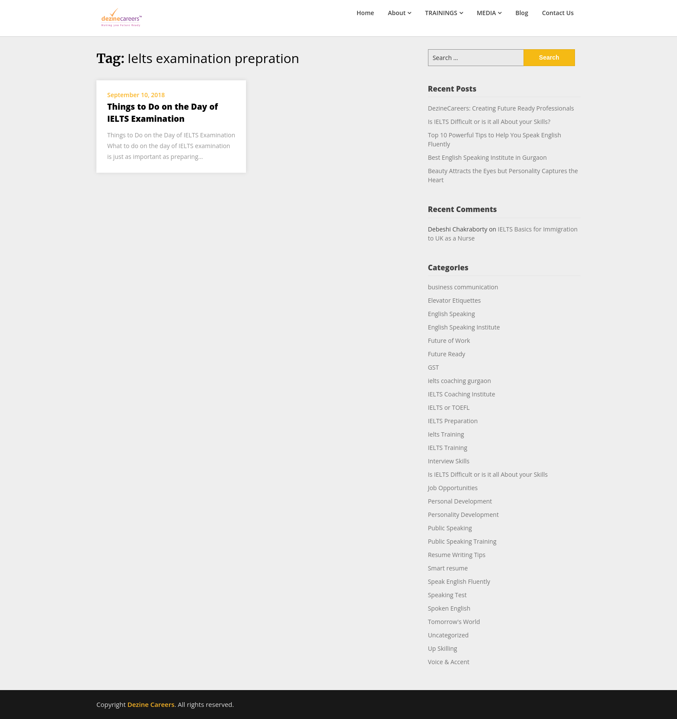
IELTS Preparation (453, 421)
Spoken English (449, 608)
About (397, 13)
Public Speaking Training (462, 541)
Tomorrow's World (454, 622)
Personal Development (460, 501)
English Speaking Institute (464, 327)
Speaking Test (447, 595)
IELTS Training (447, 447)
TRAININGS (441, 13)
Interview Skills (448, 461)
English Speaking (451, 314)
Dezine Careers (151, 704)
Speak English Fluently (459, 581)
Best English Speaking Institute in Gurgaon (487, 157)
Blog (521, 13)
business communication (463, 287)
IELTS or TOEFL (449, 407)
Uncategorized (448, 635)
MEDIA (486, 13)
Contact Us (558, 13)
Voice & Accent (448, 662)
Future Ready (446, 354)
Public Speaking (450, 528)
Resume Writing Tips (456, 555)
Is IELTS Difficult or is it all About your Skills (488, 474)
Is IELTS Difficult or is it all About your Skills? (489, 121)
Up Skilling (442, 648)
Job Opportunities (453, 488)
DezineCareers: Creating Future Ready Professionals (501, 108)
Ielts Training (446, 434)
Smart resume (448, 568)
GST (433, 367)
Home (365, 13)
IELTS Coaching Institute (461, 394)
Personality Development (463, 514)
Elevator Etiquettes (454, 300)
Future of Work (449, 340)
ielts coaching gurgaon (459, 381)
